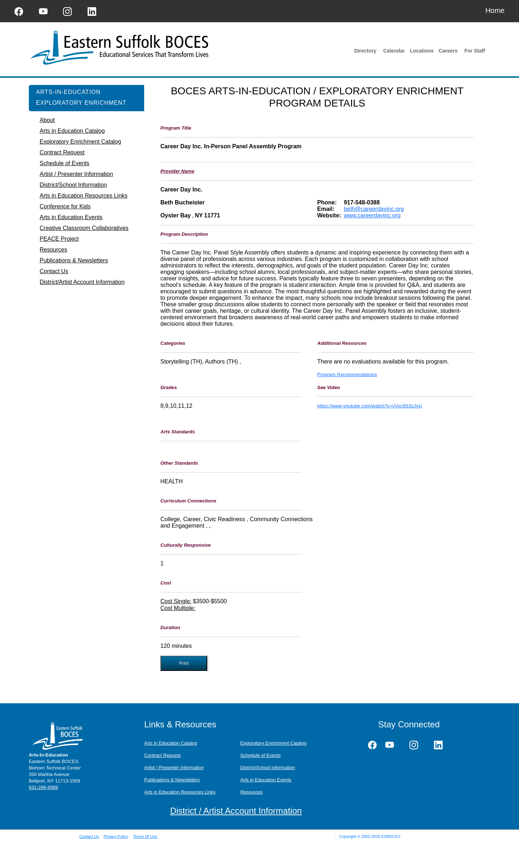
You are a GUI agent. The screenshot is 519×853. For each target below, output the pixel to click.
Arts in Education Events (266, 779)
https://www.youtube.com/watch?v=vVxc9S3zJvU (369, 406)
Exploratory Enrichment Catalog (273, 743)
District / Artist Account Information (236, 811)
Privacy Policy (115, 836)
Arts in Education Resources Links (180, 792)
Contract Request (162, 755)
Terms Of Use (145, 836)
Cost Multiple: (177, 608)
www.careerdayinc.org (372, 215)
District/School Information (267, 767)
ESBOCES (390, 836)
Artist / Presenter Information (174, 767)
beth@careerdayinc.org (374, 209)
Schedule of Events (260, 755)
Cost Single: (175, 601)
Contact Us (89, 836)
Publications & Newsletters (172, 779)
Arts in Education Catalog (170, 743)
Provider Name (177, 171)
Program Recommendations (347, 374)
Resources (251, 792)
